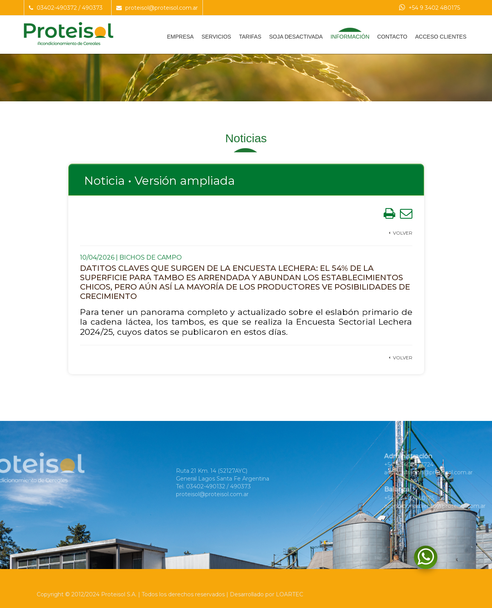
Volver (402, 233)
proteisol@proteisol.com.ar (157, 7)
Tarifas (250, 37)
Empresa (180, 37)
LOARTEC (289, 594)
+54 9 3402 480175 (429, 7)
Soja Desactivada (296, 37)
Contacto (392, 37)
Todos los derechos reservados (183, 594)
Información (349, 37)
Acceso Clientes (440, 37)
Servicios (216, 37)
